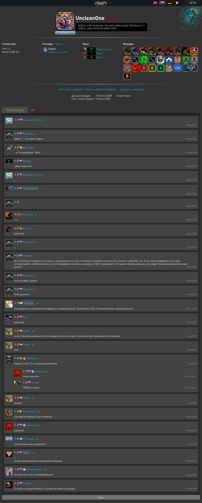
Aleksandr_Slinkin (32, 119)
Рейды (99, 53)
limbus (26, 330)
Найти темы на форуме (70, 89)
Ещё (101, 497)
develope (28, 302)
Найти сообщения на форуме (101, 89)
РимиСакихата (34, 469)
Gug (25, 317)
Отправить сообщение (131, 89)
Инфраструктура (103, 49)
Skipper (30, 147)
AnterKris (28, 214)
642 (9, 48)
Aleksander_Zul (31, 411)
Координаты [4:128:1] (58, 52)
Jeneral (35, 382)
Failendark (28, 133)
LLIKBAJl (28, 483)
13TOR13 (27, 255)
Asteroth (27, 228)
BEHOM (27, 161)
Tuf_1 (27, 452)
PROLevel (31, 358)
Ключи (59, 43)
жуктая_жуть (41, 371)
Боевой (99, 57)
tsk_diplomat (31, 188)
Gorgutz (30, 438)
